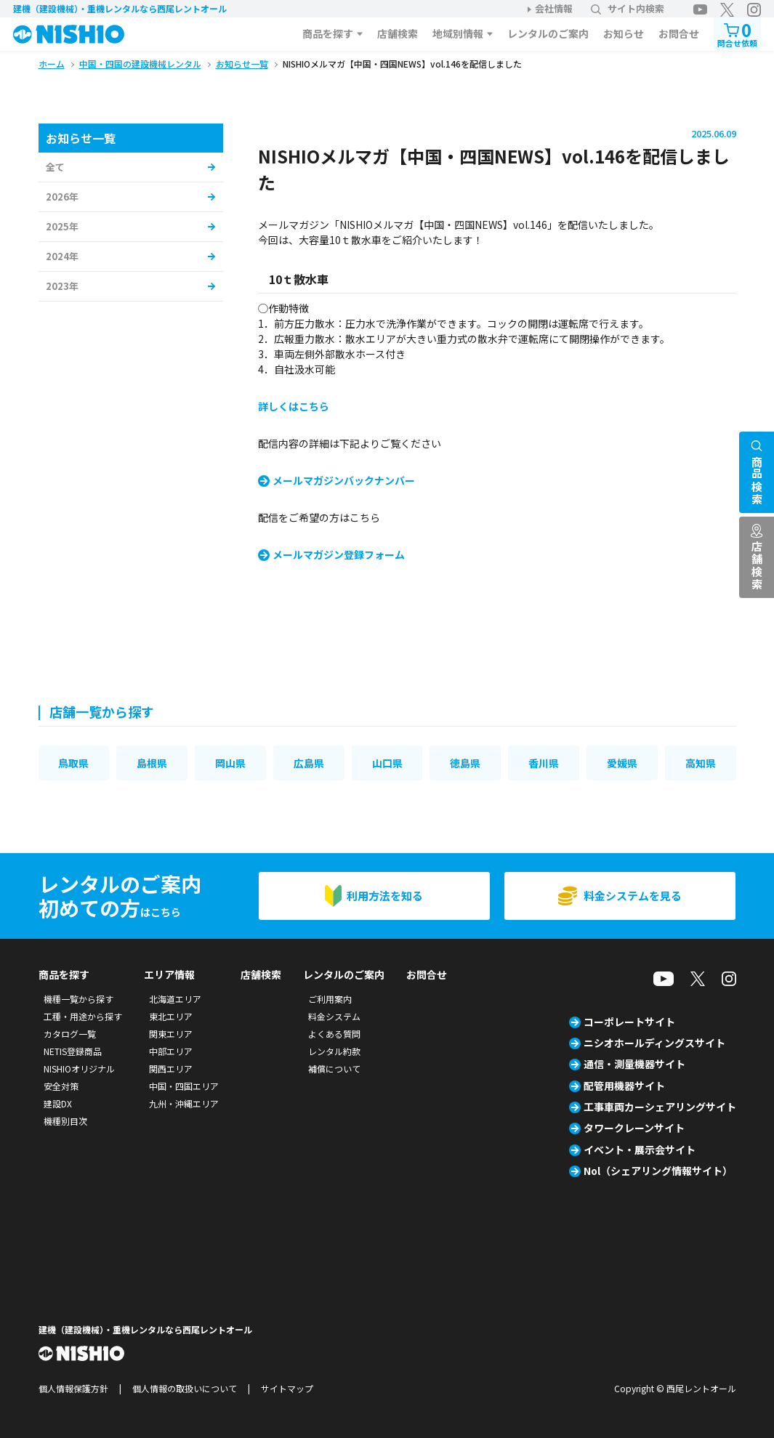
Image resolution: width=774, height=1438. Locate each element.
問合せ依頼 (737, 33)
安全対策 (61, 1086)
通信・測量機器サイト (634, 1064)
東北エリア (171, 1016)
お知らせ (623, 33)
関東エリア (171, 1033)
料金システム (334, 1016)
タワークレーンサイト (634, 1127)
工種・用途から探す (83, 1016)
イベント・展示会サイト (640, 1149)
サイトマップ (287, 1388)
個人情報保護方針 (73, 1388)
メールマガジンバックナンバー (344, 480)
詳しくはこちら (293, 406)
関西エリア (171, 1068)
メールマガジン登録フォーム (339, 554)
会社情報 (554, 8)
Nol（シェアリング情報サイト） (658, 1170)
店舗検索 (397, 33)
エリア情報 (169, 974)
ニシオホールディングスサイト (654, 1042)
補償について (334, 1068)
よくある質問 (334, 1033)
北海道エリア (175, 999)
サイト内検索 (627, 8)
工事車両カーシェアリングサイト (660, 1106)
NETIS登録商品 (73, 1051)
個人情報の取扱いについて (184, 1388)
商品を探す (327, 33)
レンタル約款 (334, 1051)
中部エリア (171, 1051)
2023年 (62, 286)
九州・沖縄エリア (184, 1103)
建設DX (58, 1103)
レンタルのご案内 (548, 33)
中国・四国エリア (184, 1086)
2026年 (62, 196)
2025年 (62, 226)
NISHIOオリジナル (79, 1068)
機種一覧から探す (78, 999)
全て (55, 167)
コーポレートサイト (629, 1021)
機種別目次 (65, 1121)
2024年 (62, 256)
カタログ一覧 (70, 1033)
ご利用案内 (330, 999)
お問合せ (678, 33)
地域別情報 (457, 33)
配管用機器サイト (624, 1085)
